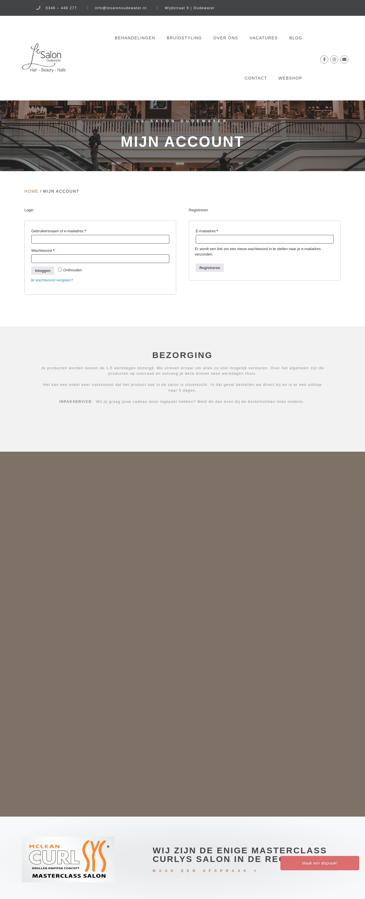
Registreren (209, 268)
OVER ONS (225, 38)
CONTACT (256, 78)
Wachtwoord (48, 250)
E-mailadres (212, 230)
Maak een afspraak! (319, 863)
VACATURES (264, 38)
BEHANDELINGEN (135, 38)
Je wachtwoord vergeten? (51, 280)
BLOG (295, 38)
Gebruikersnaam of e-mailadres (64, 230)
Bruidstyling (184, 38)
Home (31, 191)
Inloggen (43, 270)
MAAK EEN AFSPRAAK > (206, 871)
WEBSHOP (290, 78)
